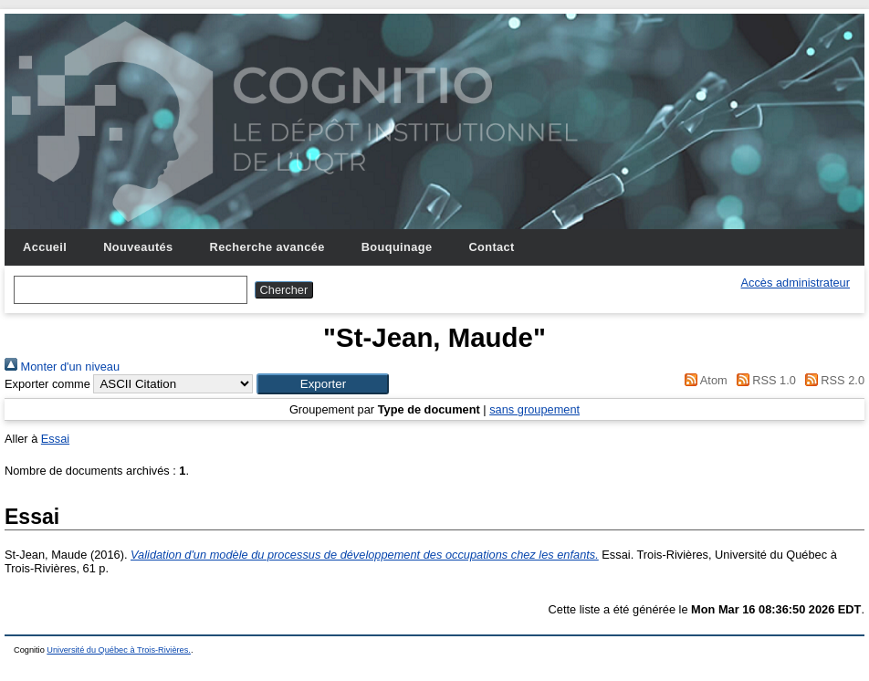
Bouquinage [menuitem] (397, 247)
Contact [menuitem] (491, 247)
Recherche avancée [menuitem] (267, 247)
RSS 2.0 (831, 380)
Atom (703, 380)
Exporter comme (47, 384)
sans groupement (534, 409)
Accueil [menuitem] (45, 247)
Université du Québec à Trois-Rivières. (119, 650)
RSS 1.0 (763, 380)
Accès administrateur (795, 282)
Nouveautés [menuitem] (138, 247)
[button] (323, 383)
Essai (55, 438)
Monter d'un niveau (62, 366)
